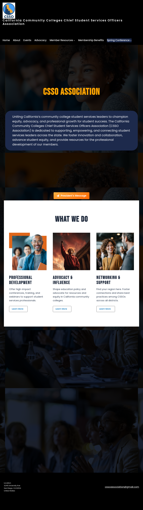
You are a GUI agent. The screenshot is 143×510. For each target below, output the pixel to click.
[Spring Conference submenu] (131, 40)
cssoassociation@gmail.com (122, 487)
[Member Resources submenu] (74, 40)
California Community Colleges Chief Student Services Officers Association (63, 22)
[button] (18, 309)
